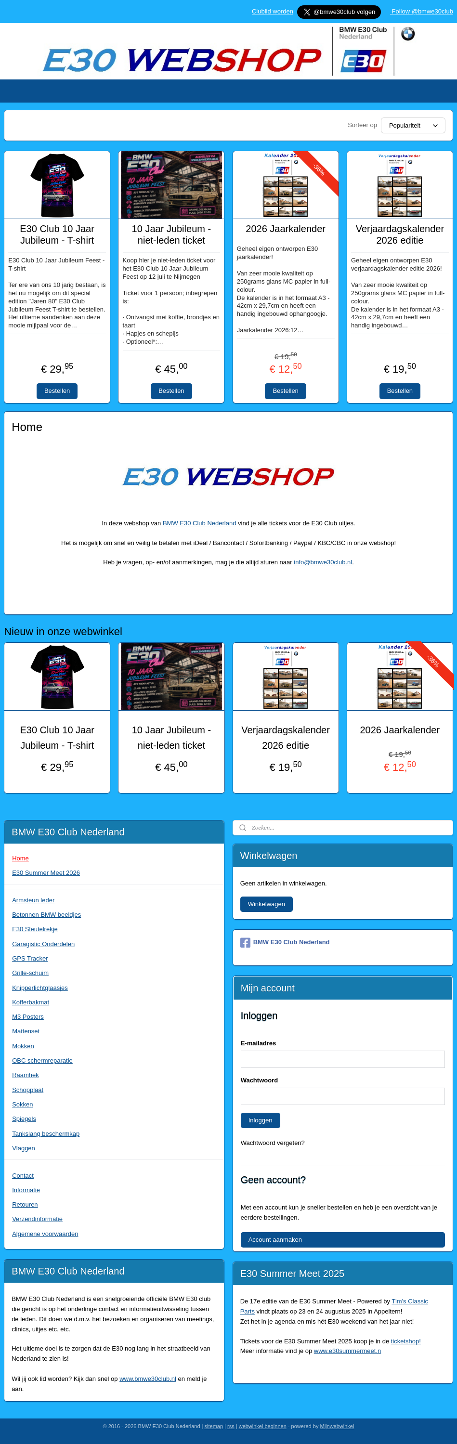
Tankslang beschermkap (45, 1133)
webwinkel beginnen (263, 1426)
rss (231, 1426)
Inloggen (260, 1120)
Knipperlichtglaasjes (40, 987)
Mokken (23, 1046)
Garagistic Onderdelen (43, 944)
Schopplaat (27, 1089)
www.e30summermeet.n (347, 1350)
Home (20, 858)
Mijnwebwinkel (337, 1426)
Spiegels (24, 1118)
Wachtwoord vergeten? (273, 1142)
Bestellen (57, 391)
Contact (23, 1175)
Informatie (26, 1190)
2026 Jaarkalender (286, 228)
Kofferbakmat (30, 1002)
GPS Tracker (30, 958)
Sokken (22, 1104)
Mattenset (25, 1031)
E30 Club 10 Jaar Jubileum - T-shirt (57, 234)
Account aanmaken (275, 1239)
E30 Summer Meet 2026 (46, 872)
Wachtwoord (259, 1080)
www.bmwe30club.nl (147, 1378)
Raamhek (25, 1075)
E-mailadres (258, 1043)
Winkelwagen (266, 904)
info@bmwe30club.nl (323, 562)
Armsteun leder (33, 900)
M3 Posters (28, 1016)
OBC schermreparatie (42, 1060)
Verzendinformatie (37, 1219)
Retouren (25, 1204)
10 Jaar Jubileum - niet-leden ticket (171, 234)
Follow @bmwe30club (421, 11)
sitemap (214, 1426)
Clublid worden (272, 11)
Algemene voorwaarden (45, 1233)
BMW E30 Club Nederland (199, 523)
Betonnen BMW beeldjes (46, 914)
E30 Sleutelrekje (35, 929)
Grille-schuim (30, 972)
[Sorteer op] (413, 125)
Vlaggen (23, 1148)
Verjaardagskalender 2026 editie (400, 234)
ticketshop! (406, 1341)
